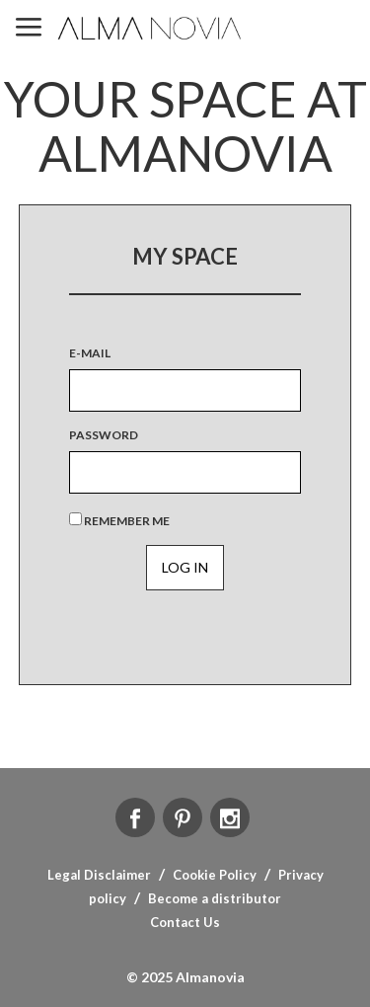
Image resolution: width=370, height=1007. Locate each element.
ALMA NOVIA (151, 28)
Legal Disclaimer (99, 875)
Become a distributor (214, 898)
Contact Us (185, 922)
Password (103, 434)
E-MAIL (90, 353)
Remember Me (119, 520)
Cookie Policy (215, 875)
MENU (28, 28)
